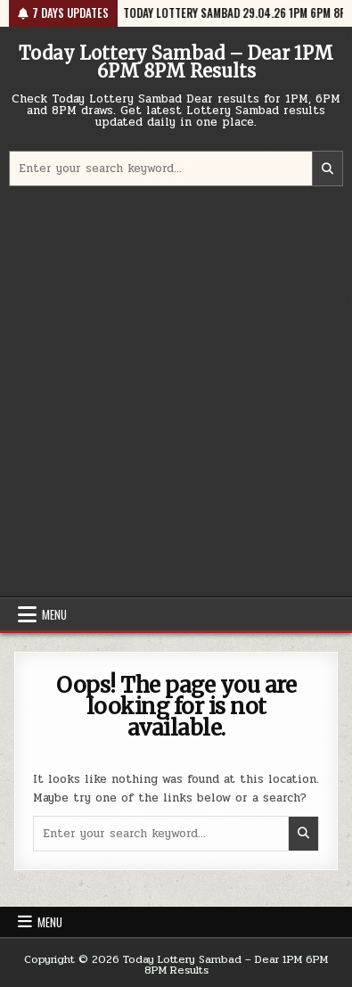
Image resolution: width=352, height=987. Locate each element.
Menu (54, 614)
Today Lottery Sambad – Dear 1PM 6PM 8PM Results (176, 62)
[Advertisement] (176, 394)
